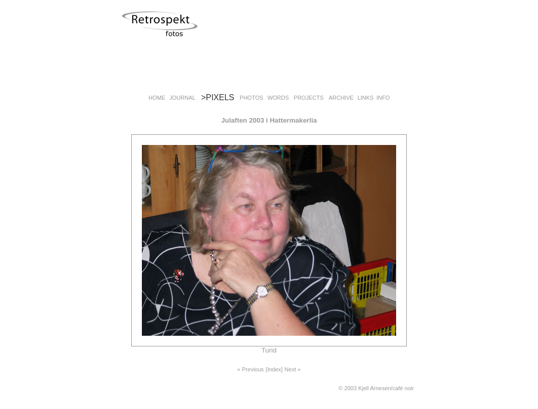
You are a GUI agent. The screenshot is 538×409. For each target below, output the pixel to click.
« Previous (250, 369)
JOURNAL (182, 98)
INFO (383, 98)
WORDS (278, 98)
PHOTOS (251, 98)
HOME (156, 98)
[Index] (274, 369)
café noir (403, 388)
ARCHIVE (340, 98)
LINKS (365, 98)
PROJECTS (309, 98)
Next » (293, 369)
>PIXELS (217, 97)
